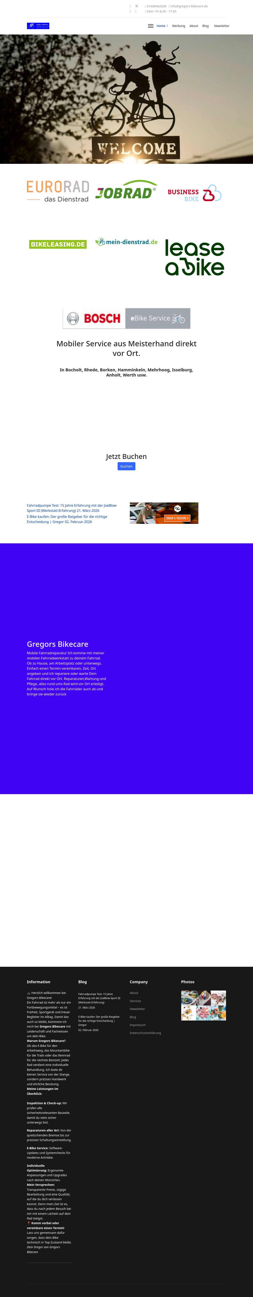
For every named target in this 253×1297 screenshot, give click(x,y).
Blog (205, 26)
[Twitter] (136, 6)
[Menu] (150, 25)
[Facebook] (130, 6)
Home (161, 26)
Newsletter (221, 26)
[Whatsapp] (135, 11)
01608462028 (156, 6)
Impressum (138, 1025)
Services (135, 1001)
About (194, 26)
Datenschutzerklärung (145, 1033)
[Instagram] (130, 11)
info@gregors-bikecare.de (189, 6)
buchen (126, 466)
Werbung (178, 26)
